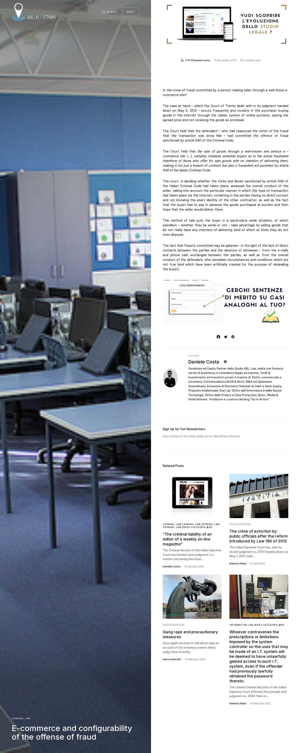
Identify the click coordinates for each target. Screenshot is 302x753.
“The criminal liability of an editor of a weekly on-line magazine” (187, 539)
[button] (108, 11)
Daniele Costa (203, 362)
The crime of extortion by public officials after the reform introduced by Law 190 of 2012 (258, 536)
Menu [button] (130, 12)
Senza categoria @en (197, 527)
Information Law (241, 625)
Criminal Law (21, 718)
